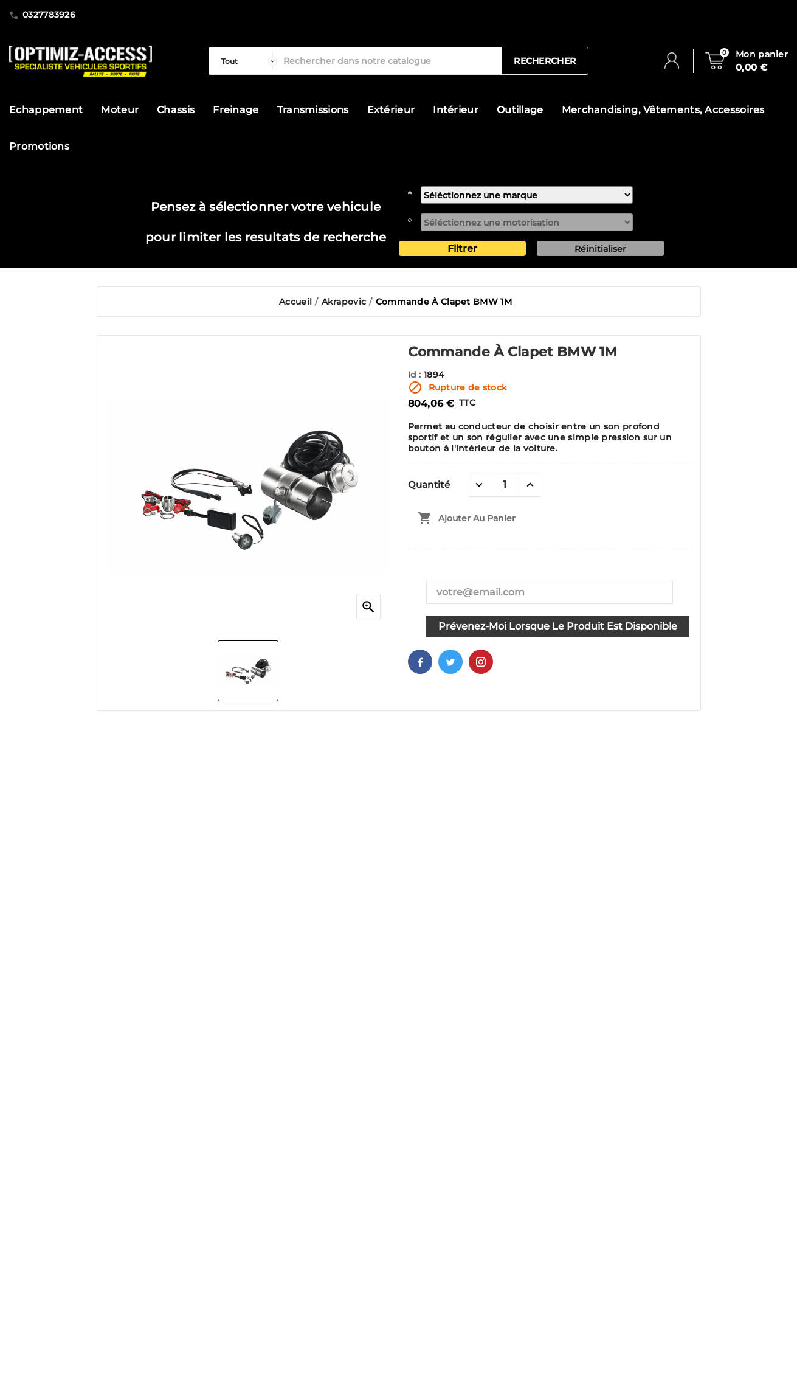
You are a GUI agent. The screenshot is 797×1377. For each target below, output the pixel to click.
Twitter (450, 662)
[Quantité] (504, 485)
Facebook (420, 662)
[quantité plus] (530, 485)
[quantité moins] (479, 485)
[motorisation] (527, 222)
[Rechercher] (389, 60)
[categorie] (246, 60)
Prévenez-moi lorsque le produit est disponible (557, 626)
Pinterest (481, 662)
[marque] (527, 195)
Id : (416, 374)
